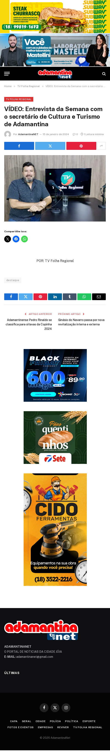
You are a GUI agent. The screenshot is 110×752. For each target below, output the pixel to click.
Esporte (89, 721)
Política (71, 721)
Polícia (55, 721)
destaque (12, 280)
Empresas (45, 727)
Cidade (41, 721)
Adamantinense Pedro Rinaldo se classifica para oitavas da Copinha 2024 (29, 324)
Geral (26, 721)
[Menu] (7, 73)
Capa (14, 721)
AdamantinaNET (28, 134)
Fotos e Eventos (21, 727)
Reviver (63, 727)
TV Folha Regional (19, 99)
